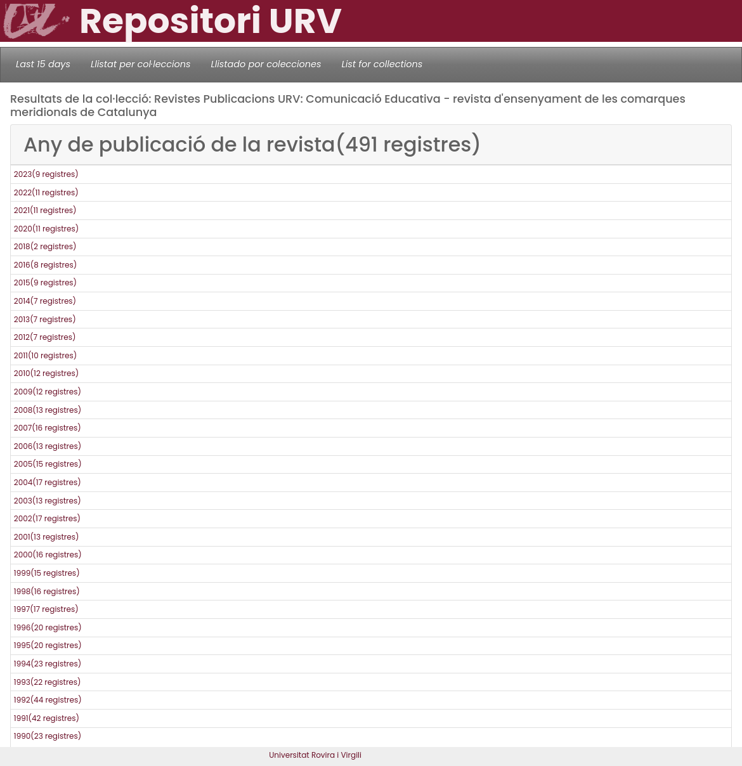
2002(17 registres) (47, 518)
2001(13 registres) (46, 536)
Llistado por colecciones (266, 64)
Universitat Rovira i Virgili (315, 755)
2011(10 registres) (45, 355)
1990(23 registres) (47, 735)
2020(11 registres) (46, 228)
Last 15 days (43, 64)
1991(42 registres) (46, 718)
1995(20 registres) (48, 645)
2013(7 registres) (45, 319)
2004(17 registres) (47, 482)
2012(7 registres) (45, 337)
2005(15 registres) (48, 463)
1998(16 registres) (47, 591)
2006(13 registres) (47, 446)
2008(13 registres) (47, 410)
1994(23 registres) (47, 663)
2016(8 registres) (45, 264)
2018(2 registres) (45, 246)
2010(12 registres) (46, 373)
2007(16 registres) (47, 427)
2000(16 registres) (48, 554)
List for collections (381, 64)
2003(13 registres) (47, 500)
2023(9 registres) (46, 174)
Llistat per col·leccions (141, 64)
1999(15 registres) (47, 573)
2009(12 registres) (47, 391)
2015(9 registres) (45, 282)
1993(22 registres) (47, 682)
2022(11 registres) (46, 192)
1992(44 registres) (48, 699)
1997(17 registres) (46, 609)
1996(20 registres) (48, 627)
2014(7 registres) (45, 300)
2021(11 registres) (45, 210)
